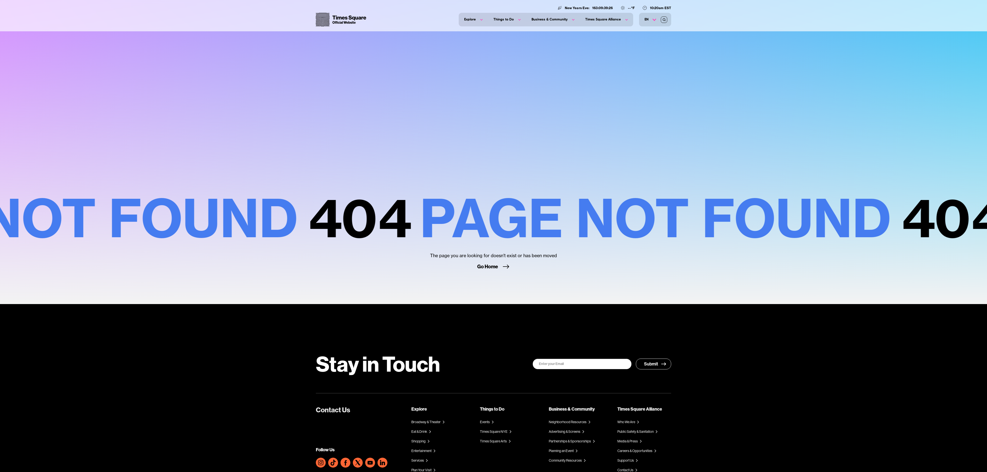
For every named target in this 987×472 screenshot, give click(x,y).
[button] (473, 19)
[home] (341, 19)
